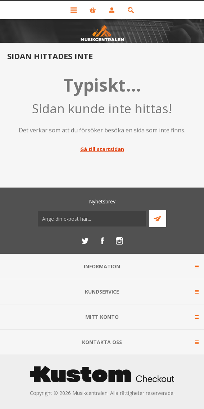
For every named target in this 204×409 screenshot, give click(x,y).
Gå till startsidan (102, 149)
